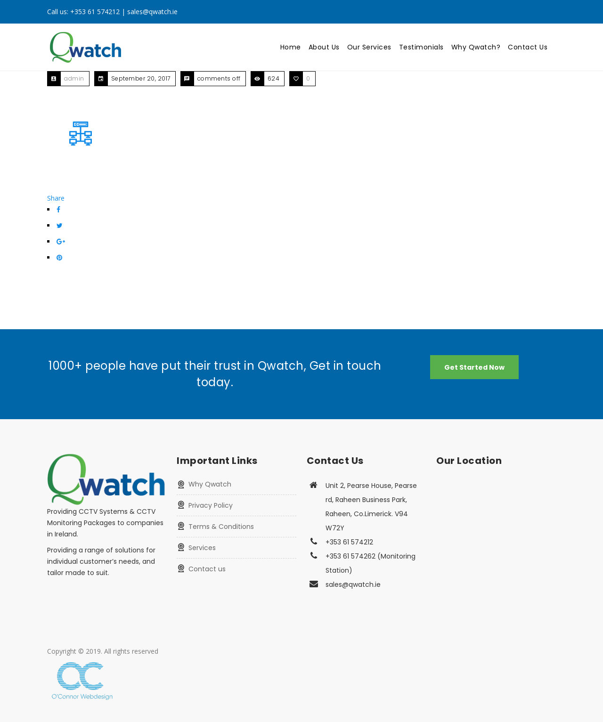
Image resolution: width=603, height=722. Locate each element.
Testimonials (421, 47)
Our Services (369, 47)
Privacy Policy (210, 505)
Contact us (207, 569)
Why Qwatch (209, 484)
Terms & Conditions (221, 526)
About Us (324, 47)
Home (290, 47)
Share (56, 198)
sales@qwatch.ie (152, 11)
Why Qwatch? (476, 47)
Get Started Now (474, 367)
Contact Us (527, 47)
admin (74, 78)
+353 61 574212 (95, 11)
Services (202, 547)
